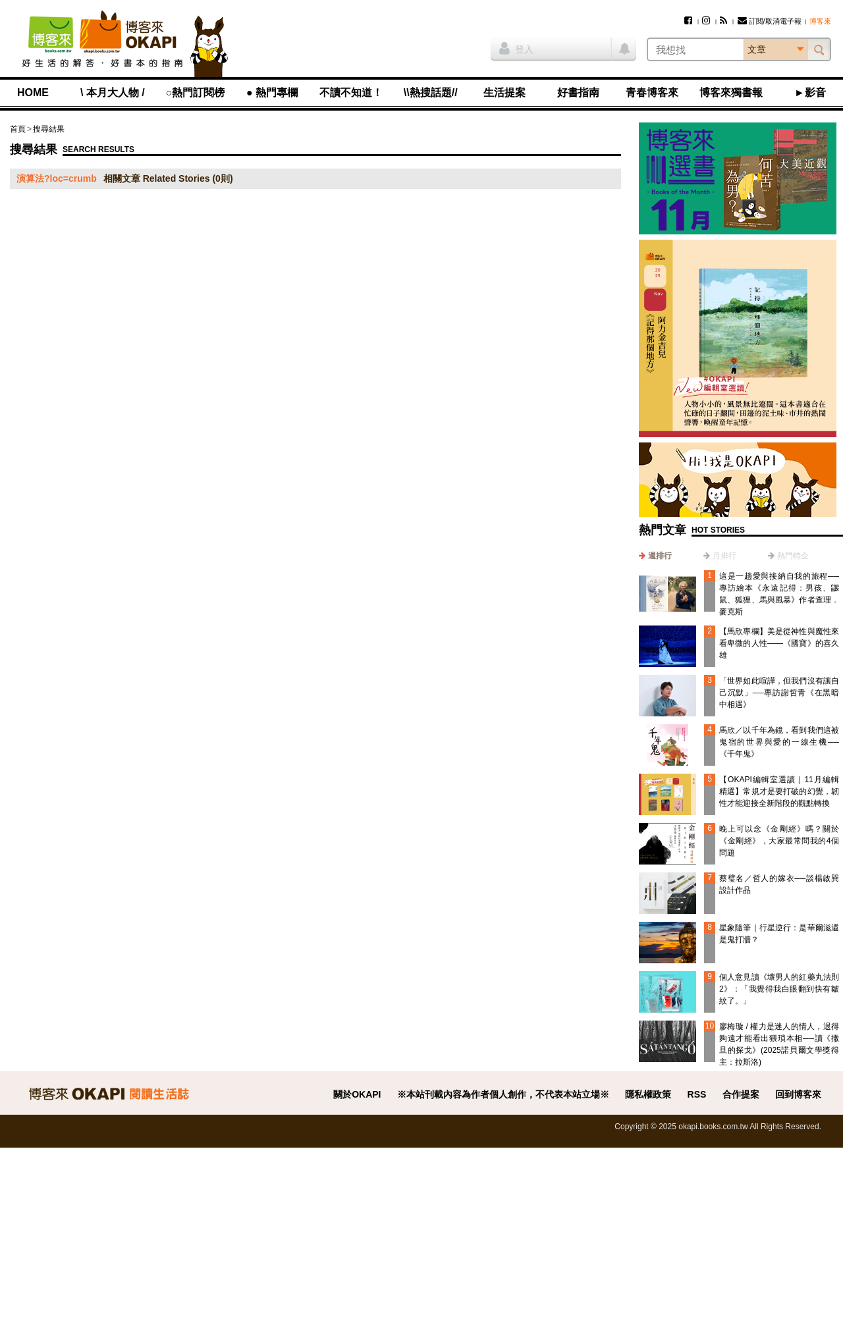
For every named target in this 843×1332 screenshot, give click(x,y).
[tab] (655, 555)
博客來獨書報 (731, 92)
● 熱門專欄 (272, 92)
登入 (516, 48)
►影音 (810, 92)
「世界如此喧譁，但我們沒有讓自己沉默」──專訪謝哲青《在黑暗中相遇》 (779, 692)
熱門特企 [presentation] (793, 555)
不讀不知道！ (351, 92)
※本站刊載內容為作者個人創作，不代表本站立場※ (503, 1094)
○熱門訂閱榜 (195, 92)
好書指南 (578, 92)
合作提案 (740, 1094)
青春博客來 (652, 92)
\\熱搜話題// (431, 92)
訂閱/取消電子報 (770, 21)
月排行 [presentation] (724, 555)
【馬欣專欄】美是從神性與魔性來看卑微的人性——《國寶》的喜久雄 (779, 643)
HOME (33, 92)
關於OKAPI (357, 1094)
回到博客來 (798, 1094)
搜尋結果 (49, 129)
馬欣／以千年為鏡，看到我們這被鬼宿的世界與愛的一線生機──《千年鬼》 (779, 742)
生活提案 (504, 92)
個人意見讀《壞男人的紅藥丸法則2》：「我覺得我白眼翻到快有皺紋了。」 (779, 988)
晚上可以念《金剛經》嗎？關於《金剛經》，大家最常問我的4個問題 (779, 840)
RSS (697, 1094)
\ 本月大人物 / (112, 92)
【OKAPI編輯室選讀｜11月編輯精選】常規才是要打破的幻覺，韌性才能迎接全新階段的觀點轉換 (779, 791)
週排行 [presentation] (660, 555)
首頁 (18, 129)
